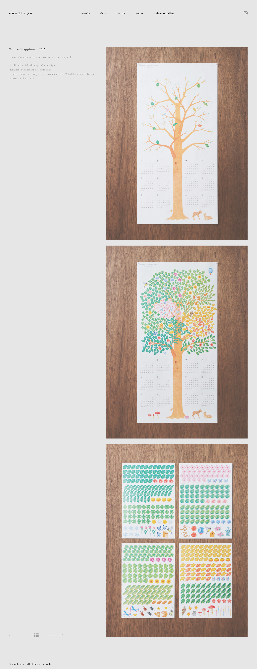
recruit (120, 13)
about (103, 13)
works (86, 13)
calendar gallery (164, 13)
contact (139, 13)
